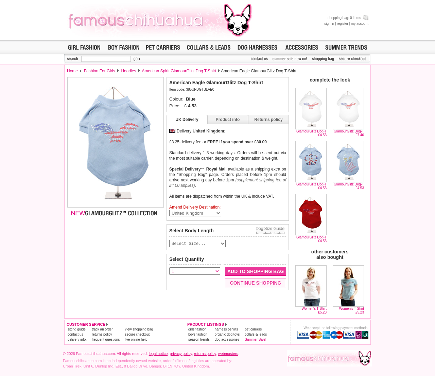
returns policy (102, 334)
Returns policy (268, 119)
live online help (136, 339)
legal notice (158, 354)
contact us (75, 334)
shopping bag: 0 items (348, 18)
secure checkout (137, 334)
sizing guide (77, 329)
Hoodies (128, 71)
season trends (199, 339)
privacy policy (181, 354)
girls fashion (197, 329)
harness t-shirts (226, 329)
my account (359, 23)
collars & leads (256, 334)
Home (72, 71)
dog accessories (227, 339)
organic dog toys (227, 334)
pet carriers (253, 329)
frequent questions (106, 339)
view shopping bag (139, 329)
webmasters (228, 354)
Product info (228, 119)
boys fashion (197, 334)
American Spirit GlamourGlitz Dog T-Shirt (179, 71)
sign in (329, 23)
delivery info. (77, 339)
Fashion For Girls (99, 71)
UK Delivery (186, 119)
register (342, 23)
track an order (102, 329)
